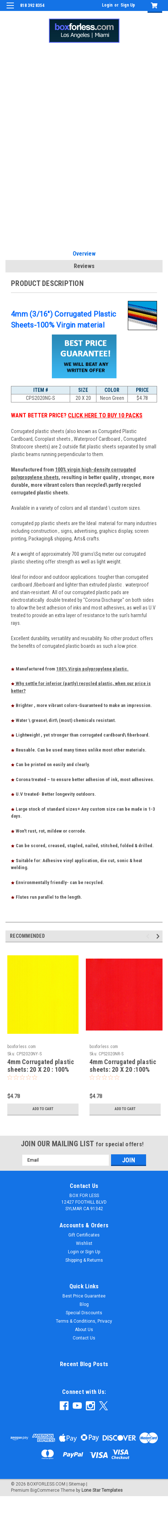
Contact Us (84, 1338)
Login (107, 5)
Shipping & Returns (84, 1260)
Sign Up (128, 5)
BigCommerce (45, 1490)
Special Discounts (84, 1312)
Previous (149, 936)
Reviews (84, 266)
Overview (84, 253)
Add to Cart (43, 1109)
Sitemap (77, 1484)
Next (159, 936)
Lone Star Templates (102, 1490)
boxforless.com (21, 1046)
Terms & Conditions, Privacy (84, 1321)
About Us (84, 1329)
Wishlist (84, 1243)
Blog (84, 1304)
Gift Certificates (84, 1235)
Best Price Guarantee (84, 1296)
